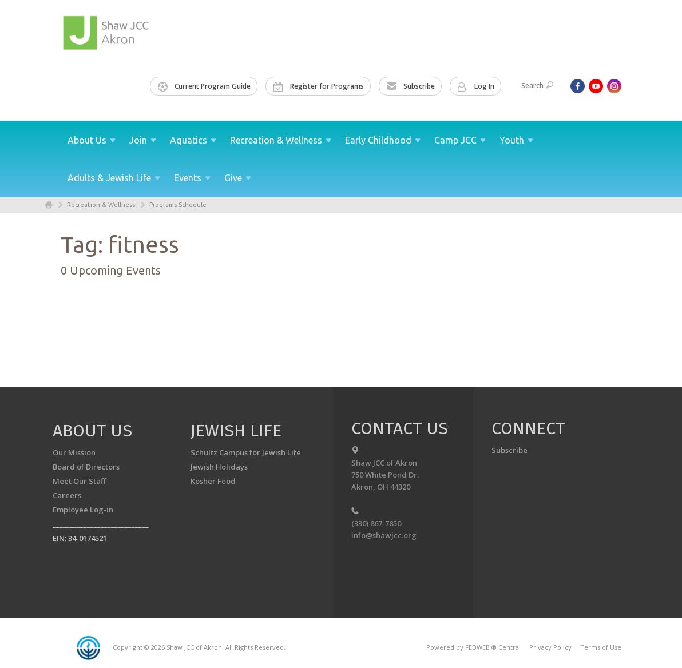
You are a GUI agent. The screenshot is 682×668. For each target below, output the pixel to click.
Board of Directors (86, 467)
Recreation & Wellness (101, 204)
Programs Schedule (178, 204)
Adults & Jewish (114, 178)
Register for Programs (318, 86)
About (92, 140)
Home (49, 205)
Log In (476, 86)
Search (537, 85)
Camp (460, 140)
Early (383, 140)
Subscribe (411, 86)
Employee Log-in (83, 509)
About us (92, 430)
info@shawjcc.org (384, 535)
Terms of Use (600, 647)
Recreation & (280, 140)
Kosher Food (213, 481)
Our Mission (74, 452)
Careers (67, 495)
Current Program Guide (204, 86)
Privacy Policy (550, 647)
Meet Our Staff (79, 481)
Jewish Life (236, 430)
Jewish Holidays (219, 467)
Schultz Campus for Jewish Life (246, 452)
